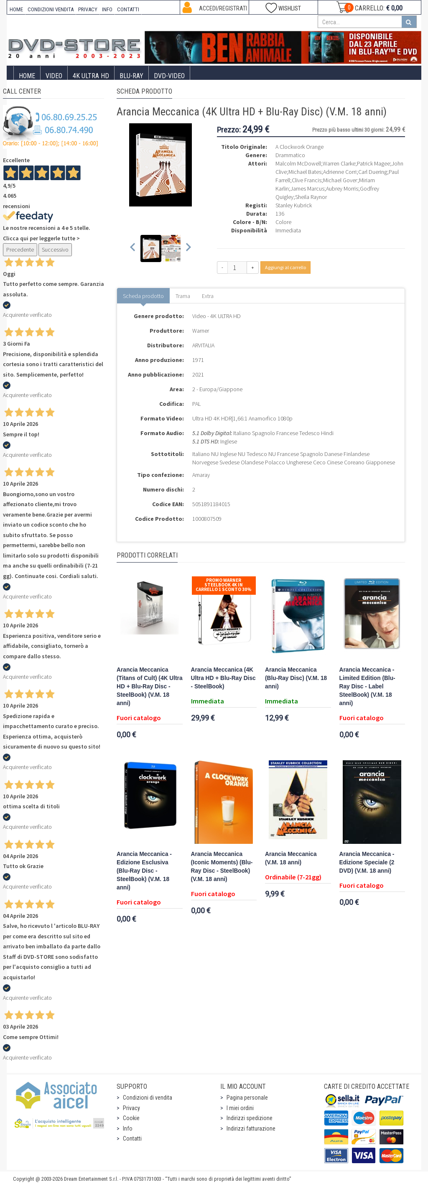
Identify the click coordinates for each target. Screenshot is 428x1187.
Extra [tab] (208, 296)
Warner (200, 330)
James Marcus (307, 188)
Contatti (132, 1138)
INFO (107, 9)
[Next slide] (187, 248)
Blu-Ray (131, 76)
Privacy (131, 1108)
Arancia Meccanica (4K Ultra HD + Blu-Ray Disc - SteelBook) (223, 678)
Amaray (201, 475)
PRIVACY (87, 9)
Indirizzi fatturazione (251, 1128)
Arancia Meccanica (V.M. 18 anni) (291, 858)
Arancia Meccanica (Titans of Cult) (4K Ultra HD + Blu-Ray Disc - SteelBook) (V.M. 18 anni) (150, 686)
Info (127, 1128)
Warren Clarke (339, 163)
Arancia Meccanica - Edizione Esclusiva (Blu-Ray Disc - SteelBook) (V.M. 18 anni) (144, 871)
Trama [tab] (183, 296)
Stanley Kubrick (293, 205)
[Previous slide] (133, 248)
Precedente (20, 249)
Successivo (55, 249)
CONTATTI (128, 9)
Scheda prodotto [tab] (143, 296)
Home (27, 76)
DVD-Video (169, 76)
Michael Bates (304, 172)
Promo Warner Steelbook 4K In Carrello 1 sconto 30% (224, 584)
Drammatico (290, 155)
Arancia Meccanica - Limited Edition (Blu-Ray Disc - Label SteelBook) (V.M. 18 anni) (367, 686)
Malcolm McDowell (298, 163)
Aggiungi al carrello (285, 267)
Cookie (131, 1118)
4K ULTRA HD (91, 76)
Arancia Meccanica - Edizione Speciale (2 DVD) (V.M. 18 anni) (367, 862)
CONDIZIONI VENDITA (51, 9)
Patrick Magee (373, 163)
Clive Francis (306, 180)
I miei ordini (240, 1108)
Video (54, 76)
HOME (16, 9)
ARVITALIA (203, 345)
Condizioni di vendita (147, 1097)
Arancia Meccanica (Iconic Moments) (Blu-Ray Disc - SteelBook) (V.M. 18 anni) (222, 866)
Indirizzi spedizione (250, 1118)
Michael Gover (340, 180)
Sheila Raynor (311, 197)
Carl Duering (372, 172)
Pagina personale (247, 1097)
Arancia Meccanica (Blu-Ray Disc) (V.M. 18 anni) (296, 678)
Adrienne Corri (340, 172)
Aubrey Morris (342, 188)
